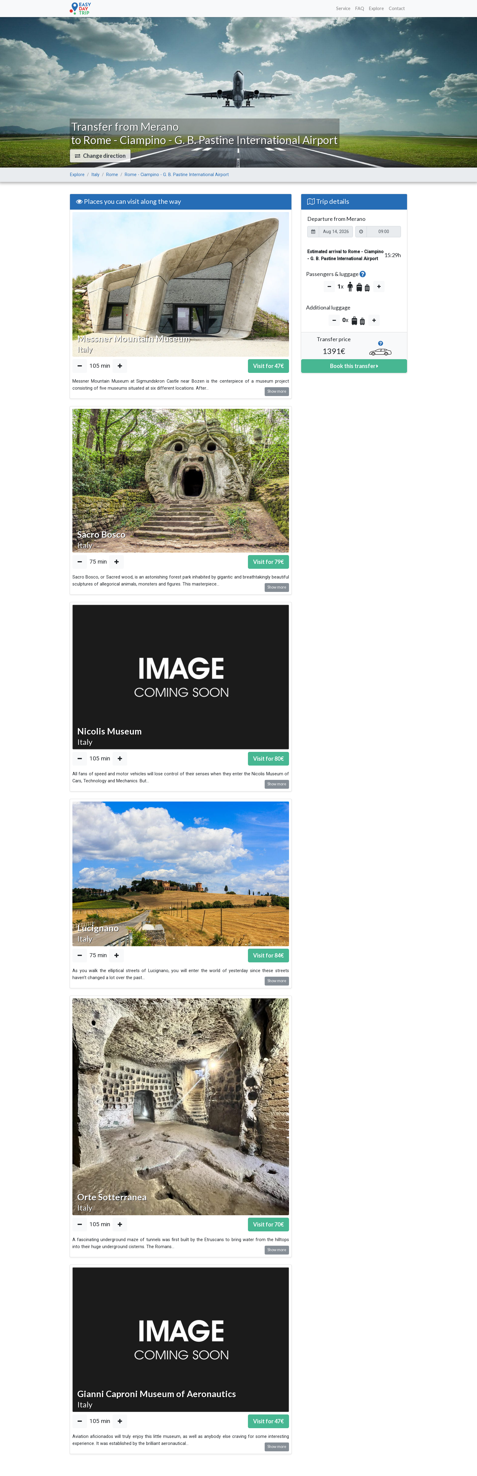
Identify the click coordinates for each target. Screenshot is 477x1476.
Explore (376, 8)
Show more (276, 391)
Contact (397, 8)
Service (343, 8)
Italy (95, 174)
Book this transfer (354, 366)
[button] (100, 156)
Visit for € (268, 366)
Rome (112, 174)
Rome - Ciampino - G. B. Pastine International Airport (177, 174)
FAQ (359, 8)
